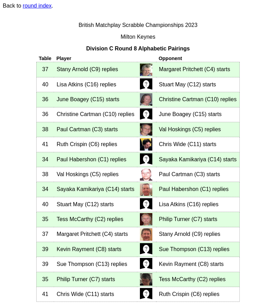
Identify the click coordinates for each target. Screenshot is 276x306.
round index (37, 6)
